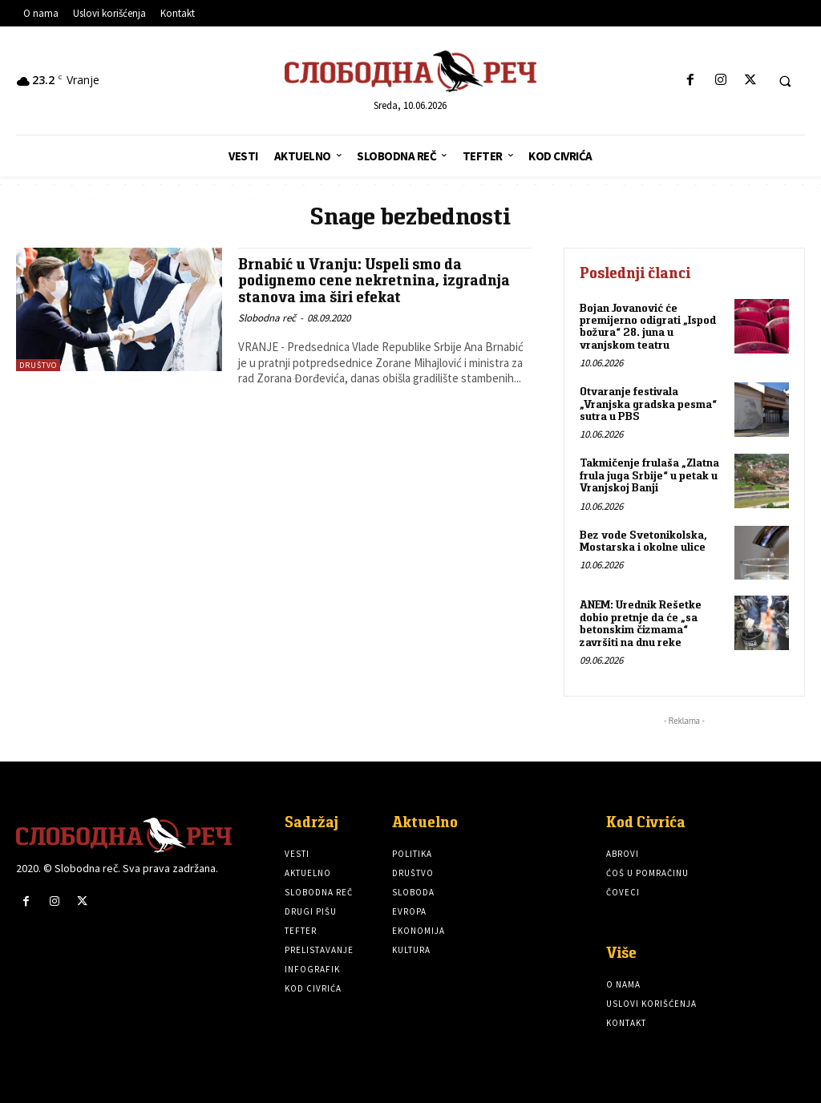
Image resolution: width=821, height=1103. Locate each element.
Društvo (38, 365)
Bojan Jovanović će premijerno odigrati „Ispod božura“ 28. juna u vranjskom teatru (648, 326)
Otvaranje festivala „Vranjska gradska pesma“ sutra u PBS (648, 403)
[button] (785, 81)
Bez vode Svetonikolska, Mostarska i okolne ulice (643, 540)
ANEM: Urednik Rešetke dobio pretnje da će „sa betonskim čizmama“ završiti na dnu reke (641, 623)
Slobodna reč (267, 318)
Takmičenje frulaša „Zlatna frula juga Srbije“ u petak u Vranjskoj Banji (649, 475)
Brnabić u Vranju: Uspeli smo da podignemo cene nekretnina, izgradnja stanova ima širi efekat (374, 281)
